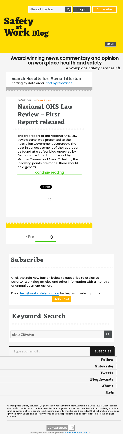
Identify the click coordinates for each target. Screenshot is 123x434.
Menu (110, 44)
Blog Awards (101, 379)
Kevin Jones (43, 100)
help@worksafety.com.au (39, 293)
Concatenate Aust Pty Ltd (77, 432)
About (107, 386)
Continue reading (58, 172)
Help (110, 392)
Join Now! (61, 299)
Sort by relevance (59, 83)
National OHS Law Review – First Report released (45, 115)
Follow (107, 360)
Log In (81, 9)
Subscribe (104, 9)
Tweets (106, 373)
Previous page (30, 237)
